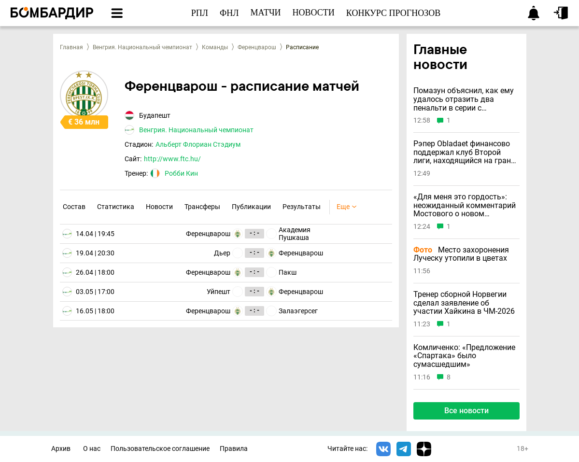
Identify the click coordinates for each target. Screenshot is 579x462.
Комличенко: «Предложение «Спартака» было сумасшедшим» (464, 356)
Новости (159, 206)
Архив (61, 449)
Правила (234, 449)
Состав (74, 206)
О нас (91, 449)
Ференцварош (257, 47)
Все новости (466, 410)
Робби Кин (181, 173)
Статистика (115, 206)
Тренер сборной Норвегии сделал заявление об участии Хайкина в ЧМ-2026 (464, 303)
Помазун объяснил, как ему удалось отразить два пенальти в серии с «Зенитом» (463, 99)
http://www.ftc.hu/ (172, 159)
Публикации (251, 206)
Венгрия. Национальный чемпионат (142, 47)
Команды (215, 47)
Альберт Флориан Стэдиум (197, 144)
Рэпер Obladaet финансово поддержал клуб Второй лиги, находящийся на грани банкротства (464, 152)
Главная (71, 47)
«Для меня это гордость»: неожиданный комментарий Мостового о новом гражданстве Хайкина (464, 205)
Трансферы (202, 206)
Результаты (301, 206)
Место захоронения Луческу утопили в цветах (461, 254)
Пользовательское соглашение (160, 449)
